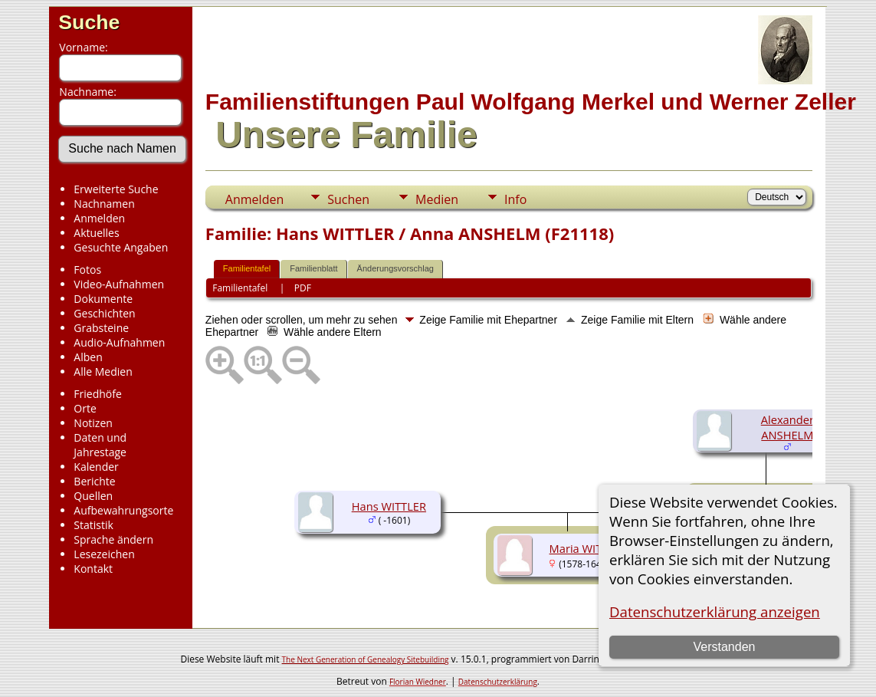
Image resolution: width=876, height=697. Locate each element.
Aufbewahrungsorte (123, 510)
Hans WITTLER (389, 506)
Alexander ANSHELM (787, 427)
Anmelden (99, 218)
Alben (88, 357)
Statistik (93, 525)
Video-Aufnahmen (119, 284)
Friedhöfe (98, 393)
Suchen (348, 199)
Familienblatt (313, 268)
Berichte (94, 481)
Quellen (93, 495)
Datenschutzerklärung (497, 681)
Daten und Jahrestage (100, 444)
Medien (436, 199)
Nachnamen (104, 203)
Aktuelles (96, 232)
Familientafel (247, 268)
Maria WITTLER (589, 548)
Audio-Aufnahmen (119, 342)
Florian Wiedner (417, 681)
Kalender (96, 466)
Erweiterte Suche (116, 189)
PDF (302, 287)
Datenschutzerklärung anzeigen (714, 611)
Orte (85, 408)
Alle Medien (103, 371)
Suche (89, 22)
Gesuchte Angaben (121, 247)
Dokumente (103, 298)
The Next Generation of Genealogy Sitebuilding (365, 659)
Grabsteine (101, 328)
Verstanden (724, 646)
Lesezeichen (104, 554)
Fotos (87, 269)
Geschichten (104, 313)
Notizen (93, 423)
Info (515, 199)
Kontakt (93, 568)
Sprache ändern (113, 539)
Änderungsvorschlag (395, 268)
